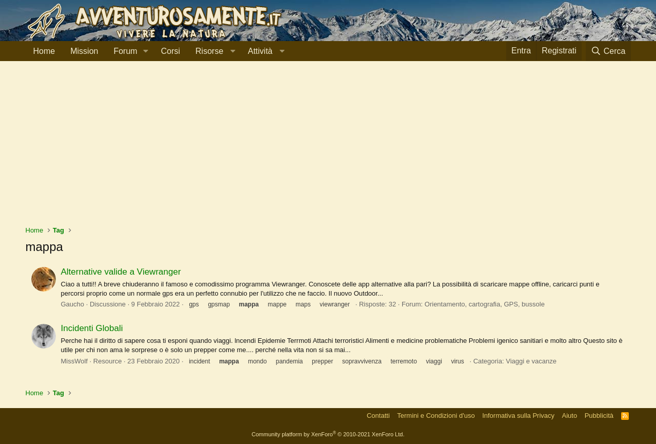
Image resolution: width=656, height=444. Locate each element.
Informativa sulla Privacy (518, 415)
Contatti (378, 415)
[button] (145, 51)
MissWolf (74, 361)
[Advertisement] (328, 148)
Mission (84, 51)
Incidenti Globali (92, 328)
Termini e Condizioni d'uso (435, 415)
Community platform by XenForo (328, 434)
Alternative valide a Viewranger (121, 272)
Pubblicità (599, 415)
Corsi (170, 51)
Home (44, 51)
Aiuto (570, 415)
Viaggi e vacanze (531, 361)
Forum (125, 51)
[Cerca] (608, 51)
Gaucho (73, 304)
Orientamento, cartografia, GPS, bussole (485, 304)
